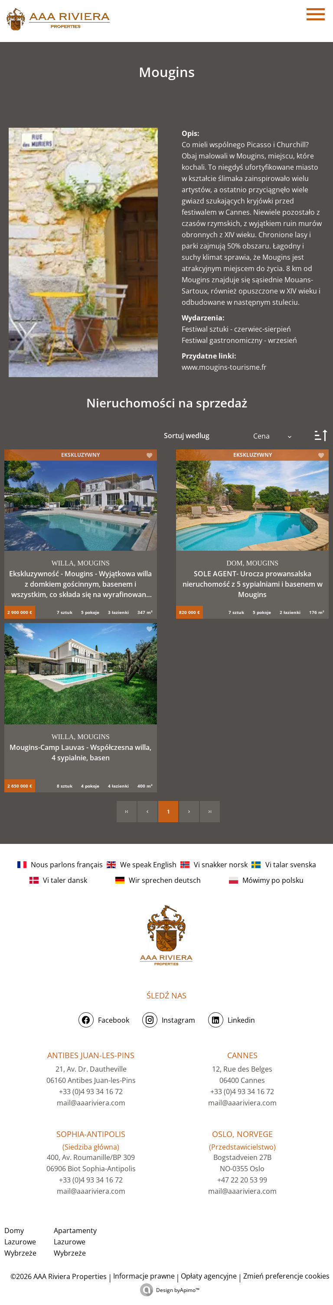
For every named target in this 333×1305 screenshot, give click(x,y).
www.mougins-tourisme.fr (224, 367)
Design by (177, 1290)
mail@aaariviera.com (91, 1103)
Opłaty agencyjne (209, 1276)
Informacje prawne (144, 1276)
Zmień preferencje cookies (286, 1276)
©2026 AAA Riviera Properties (58, 1276)
